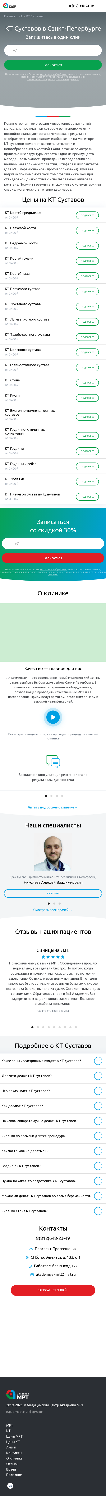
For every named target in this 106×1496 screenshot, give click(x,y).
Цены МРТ (14, 1436)
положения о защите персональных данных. (53, 79)
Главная (9, 16)
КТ (20, 16)
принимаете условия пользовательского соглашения (52, 76)
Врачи (11, 1469)
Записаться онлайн (53, 1290)
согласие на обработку (53, 74)
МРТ (9, 1425)
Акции (11, 1447)
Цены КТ (13, 1442)
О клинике (14, 1458)
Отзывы (12, 1464)
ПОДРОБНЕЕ (87, 215)
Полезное (14, 1475)
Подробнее (53, 893)
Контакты (14, 1453)
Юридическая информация (24, 1411)
